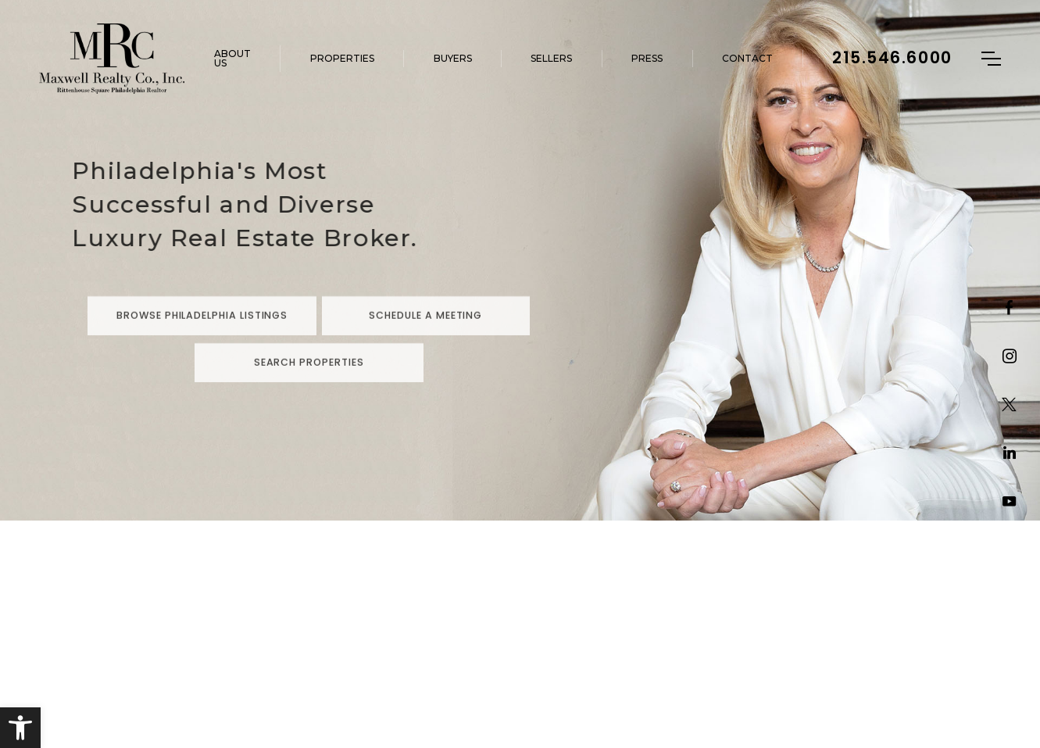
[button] (20, 727)
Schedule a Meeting (425, 343)
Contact (747, 58)
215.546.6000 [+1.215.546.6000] (892, 57)
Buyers (453, 58)
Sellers (551, 58)
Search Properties (309, 389)
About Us (232, 58)
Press (647, 58)
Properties (342, 58)
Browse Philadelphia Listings (202, 343)
